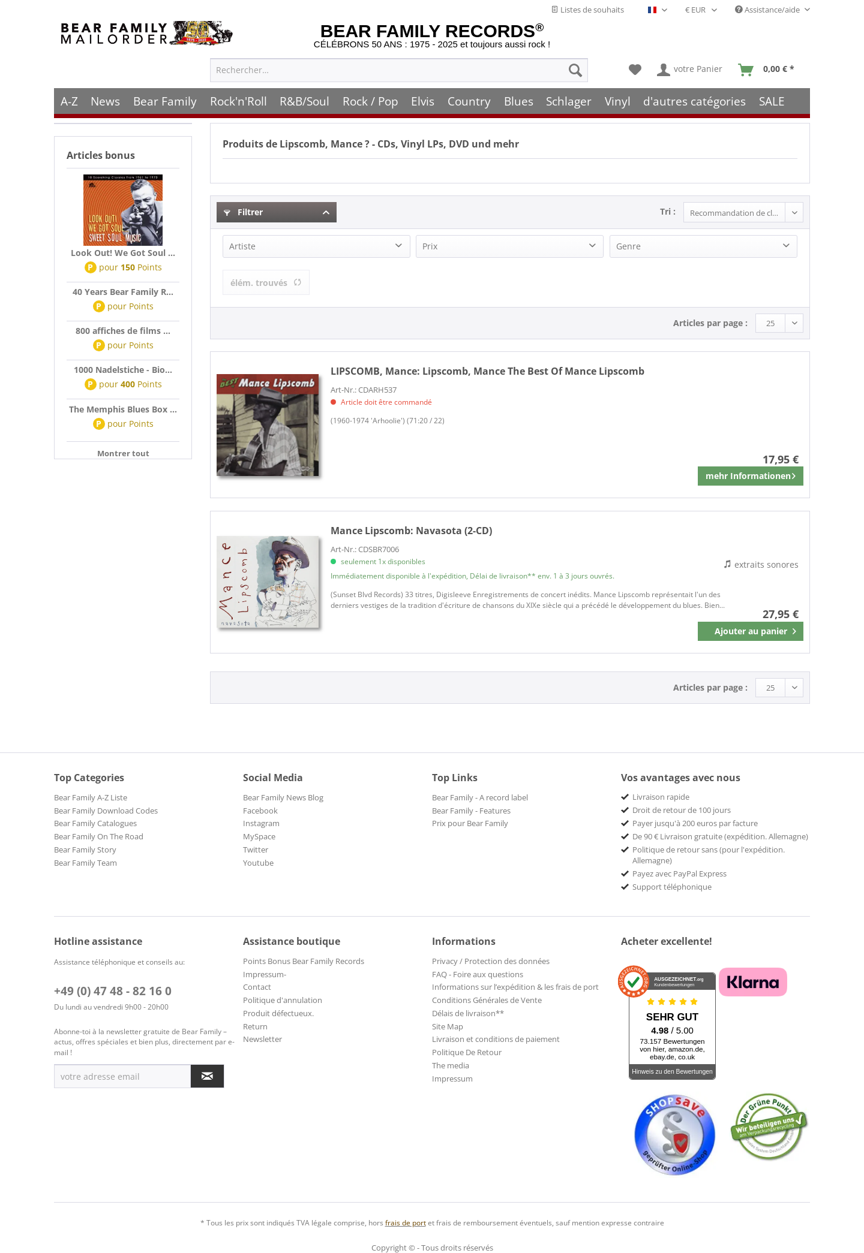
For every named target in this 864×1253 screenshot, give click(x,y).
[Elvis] (423, 100)
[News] (106, 100)
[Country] (469, 100)
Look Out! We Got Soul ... (123, 252)
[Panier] (769, 70)
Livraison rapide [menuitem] (660, 796)
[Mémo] (635, 70)
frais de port (405, 1223)
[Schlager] (568, 100)
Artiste (242, 246)
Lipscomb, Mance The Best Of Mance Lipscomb (487, 371)
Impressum (452, 1078)
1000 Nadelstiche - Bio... (123, 369)
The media (450, 1065)
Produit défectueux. (278, 1013)
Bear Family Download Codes (106, 810)
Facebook (260, 810)
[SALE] (771, 100)
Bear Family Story (85, 849)
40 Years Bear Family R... (123, 291)
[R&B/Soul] (304, 100)
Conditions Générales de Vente (487, 1000)
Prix (429, 246)
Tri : (668, 211)
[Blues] (518, 100)
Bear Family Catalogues (95, 823)
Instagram (261, 823)
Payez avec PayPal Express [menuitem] (679, 873)
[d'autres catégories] (695, 100)
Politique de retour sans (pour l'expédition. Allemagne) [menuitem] (708, 855)
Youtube (258, 862)
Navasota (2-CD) (411, 530)
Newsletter (262, 1039)
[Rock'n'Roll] (238, 100)
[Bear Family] (165, 100)
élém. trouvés (266, 282)
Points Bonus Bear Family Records (303, 961)
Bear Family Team (85, 862)
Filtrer (243, 212)
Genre (628, 246)
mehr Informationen (751, 473)
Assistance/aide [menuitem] (768, 9)
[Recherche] (575, 70)
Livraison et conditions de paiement (496, 1039)
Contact (257, 986)
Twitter (255, 849)
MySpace (259, 836)
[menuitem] (399, 70)
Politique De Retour (467, 1052)
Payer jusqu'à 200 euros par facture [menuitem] (695, 823)
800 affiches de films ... (123, 330)
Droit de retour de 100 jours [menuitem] (681, 810)
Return (255, 1026)
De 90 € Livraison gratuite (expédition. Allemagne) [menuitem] (720, 836)
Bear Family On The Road (98, 836)
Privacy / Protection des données (491, 961)
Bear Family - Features (471, 810)
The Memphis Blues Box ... (123, 409)
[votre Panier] (690, 70)
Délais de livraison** (468, 1013)
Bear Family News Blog (283, 797)
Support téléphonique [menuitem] (672, 886)
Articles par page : (710, 323)
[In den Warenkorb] (750, 631)
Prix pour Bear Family (470, 823)
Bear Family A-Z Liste (90, 797)
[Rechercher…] (399, 70)
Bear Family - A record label (480, 797)
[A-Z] (69, 100)
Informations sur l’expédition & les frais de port (515, 986)
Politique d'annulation (282, 1000)
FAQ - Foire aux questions (477, 974)
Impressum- (264, 974)
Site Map (447, 1026)
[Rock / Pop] (370, 100)
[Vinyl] (617, 100)
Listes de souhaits (587, 9)
